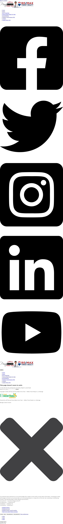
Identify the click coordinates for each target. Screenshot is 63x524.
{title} (3, 516)
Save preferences (17, 514)
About (3, 11)
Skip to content (3, 0)
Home (3, 10)
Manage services (6, 509)
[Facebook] (31, 94)
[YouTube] (31, 360)
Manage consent (3, 521)
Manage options (6, 507)
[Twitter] (31, 157)
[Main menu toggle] (2, 370)
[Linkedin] (31, 303)
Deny (5, 514)
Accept (1, 514)
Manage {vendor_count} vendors (9, 510)
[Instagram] (31, 230)
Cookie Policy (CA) (6, 20)
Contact (4, 18)
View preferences (10, 514)
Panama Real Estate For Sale (9, 14)
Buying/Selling (5, 15)
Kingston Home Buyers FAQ (8, 17)
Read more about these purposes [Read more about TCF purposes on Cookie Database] (10, 511)
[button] (31, 449)
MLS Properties (5, 13)
